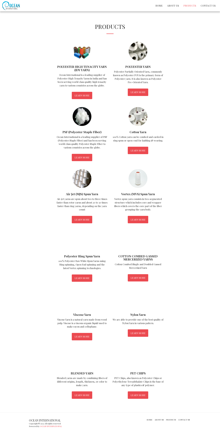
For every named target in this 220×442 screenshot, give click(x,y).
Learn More (82, 95)
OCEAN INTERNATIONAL (51, 426)
